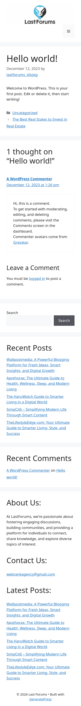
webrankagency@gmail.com (30, 574)
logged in (37, 278)
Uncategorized (25, 112)
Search (12, 312)
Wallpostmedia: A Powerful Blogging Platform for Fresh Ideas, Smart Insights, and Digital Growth (37, 365)
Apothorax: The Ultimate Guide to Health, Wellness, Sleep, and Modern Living (37, 383)
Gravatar (20, 242)
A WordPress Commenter (29, 178)
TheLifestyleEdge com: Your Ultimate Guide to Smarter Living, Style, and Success (38, 428)
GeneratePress (40, 699)
